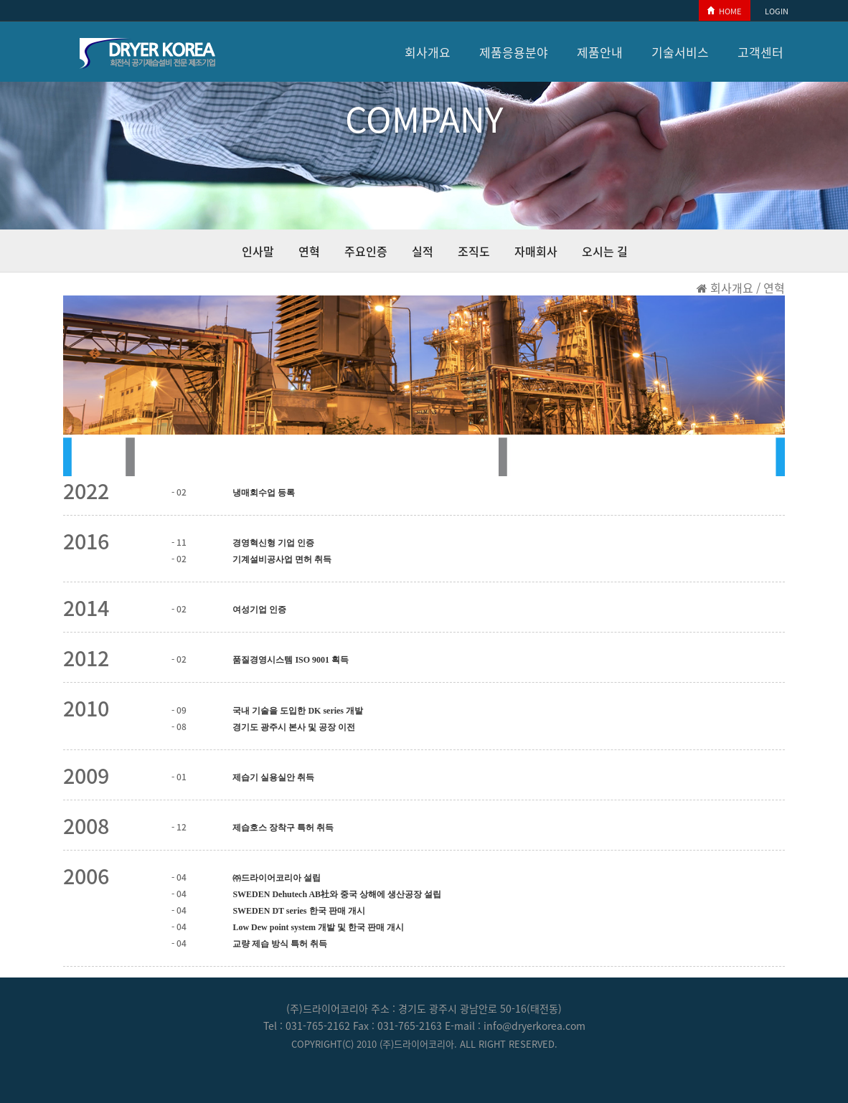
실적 (422, 251)
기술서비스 (680, 52)
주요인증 (365, 251)
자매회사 (535, 251)
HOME (730, 11)
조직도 (474, 251)
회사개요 (428, 52)
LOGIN (776, 11)
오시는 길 (605, 251)
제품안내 (600, 52)
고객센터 (760, 52)
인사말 (258, 251)
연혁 (309, 251)
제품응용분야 (513, 52)
